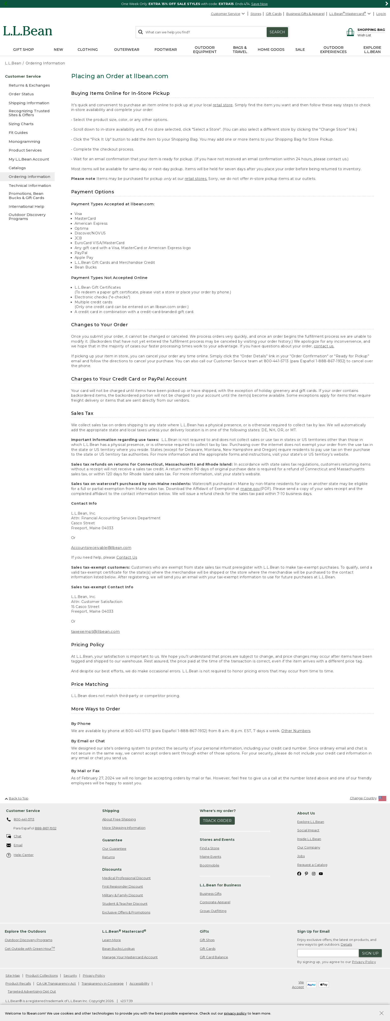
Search (277, 32)
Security (70, 975)
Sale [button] (300, 49)
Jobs (301, 856)
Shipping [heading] (110, 810)
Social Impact (308, 830)
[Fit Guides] (27, 132)
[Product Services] (27, 150)
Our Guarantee (114, 849)
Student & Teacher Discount (124, 904)
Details (346, 944)
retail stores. (196, 178)
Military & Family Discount (122, 895)
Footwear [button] (165, 49)
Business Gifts (210, 894)
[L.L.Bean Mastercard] (350, 13)
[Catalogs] (27, 167)
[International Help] (27, 206)
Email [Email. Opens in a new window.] (14, 845)
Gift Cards (274, 14)
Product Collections (42, 975)
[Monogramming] (27, 141)
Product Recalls (18, 983)
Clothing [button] (88, 49)
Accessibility (139, 983)
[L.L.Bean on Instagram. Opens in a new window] (314, 873)
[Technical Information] (27, 185)
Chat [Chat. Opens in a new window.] (14, 836)
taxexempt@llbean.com (95, 631)
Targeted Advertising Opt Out (32, 991)
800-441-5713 (20, 819)
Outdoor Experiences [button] (333, 49)
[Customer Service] (27, 76)
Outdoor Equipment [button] (205, 49)
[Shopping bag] (365, 29)
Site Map (12, 975)
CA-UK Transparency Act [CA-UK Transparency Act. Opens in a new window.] (56, 983)
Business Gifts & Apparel (305, 14)
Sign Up (370, 953)
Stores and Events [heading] (217, 839)
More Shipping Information (124, 828)
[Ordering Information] (27, 176)
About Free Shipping (119, 819)
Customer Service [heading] (23, 810)
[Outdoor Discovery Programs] (27, 217)
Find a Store (209, 848)
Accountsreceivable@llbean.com (101, 547)
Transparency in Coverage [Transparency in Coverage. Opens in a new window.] (103, 983)
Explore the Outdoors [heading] (25, 931)
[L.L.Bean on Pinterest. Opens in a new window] (306, 873)
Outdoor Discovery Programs (28, 940)
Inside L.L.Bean (309, 839)
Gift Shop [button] (23, 49)
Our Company (308, 847)
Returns (108, 857)
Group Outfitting (213, 911)
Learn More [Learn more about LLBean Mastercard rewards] (111, 940)
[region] (195, 4)
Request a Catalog (312, 865)
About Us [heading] (306, 813)
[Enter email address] (328, 953)
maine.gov (250, 488)
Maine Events (210, 857)
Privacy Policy (364, 962)
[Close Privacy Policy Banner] (381, 1014)
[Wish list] (371, 35)
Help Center (20, 855)
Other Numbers (296, 731)
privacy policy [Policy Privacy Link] (235, 1013)
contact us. (324, 346)
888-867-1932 (45, 828)
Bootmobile (209, 865)
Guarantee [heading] (112, 840)
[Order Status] (27, 94)
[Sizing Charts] (27, 123)
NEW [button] (58, 49)
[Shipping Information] (27, 103)
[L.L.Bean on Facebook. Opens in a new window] (299, 873)
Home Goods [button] (271, 49)
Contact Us (126, 557)
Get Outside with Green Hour (30, 948)
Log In (381, 14)
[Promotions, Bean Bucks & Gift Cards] (27, 196)
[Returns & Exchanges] (27, 85)
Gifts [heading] (204, 931)
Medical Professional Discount (126, 878)
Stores (255, 14)
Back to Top (16, 798)
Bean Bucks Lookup (118, 949)
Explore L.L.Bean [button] (372, 49)
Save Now (259, 4)
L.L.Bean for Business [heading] (220, 885)
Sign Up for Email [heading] (313, 931)
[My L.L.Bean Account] (27, 159)
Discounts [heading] (112, 869)
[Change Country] (368, 799)
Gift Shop (207, 940)
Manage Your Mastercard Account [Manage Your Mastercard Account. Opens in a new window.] (130, 957)
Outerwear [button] (126, 49)
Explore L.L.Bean (310, 822)
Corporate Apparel (215, 902)
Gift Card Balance (214, 957)
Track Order (217, 820)
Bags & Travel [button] (240, 49)
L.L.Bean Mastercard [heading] (124, 931)
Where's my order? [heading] (218, 810)
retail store (223, 105)
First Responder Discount (122, 886)
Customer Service (228, 14)
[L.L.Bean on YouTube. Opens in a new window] (321, 873)
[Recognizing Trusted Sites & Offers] (27, 113)
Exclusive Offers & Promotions (126, 912)
